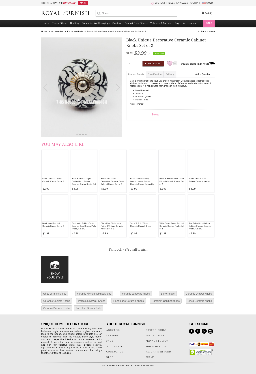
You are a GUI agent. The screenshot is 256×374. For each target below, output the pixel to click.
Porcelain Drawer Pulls (88, 308)
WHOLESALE (114, 346)
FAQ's (110, 341)
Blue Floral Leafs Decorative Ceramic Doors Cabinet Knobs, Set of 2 (112, 181)
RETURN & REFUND (158, 351)
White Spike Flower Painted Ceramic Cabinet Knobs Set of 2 (172, 226)
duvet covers (66, 350)
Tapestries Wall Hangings (95, 23)
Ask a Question (203, 74)
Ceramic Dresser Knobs (56, 308)
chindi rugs (75, 345)
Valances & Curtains (161, 23)
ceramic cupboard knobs (136, 293)
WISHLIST (160, 3)
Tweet (155, 114)
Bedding (74, 23)
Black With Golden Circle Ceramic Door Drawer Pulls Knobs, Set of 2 (84, 226)
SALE (209, 23)
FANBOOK (112, 335)
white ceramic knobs (54, 293)
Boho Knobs (168, 293)
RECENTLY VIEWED (177, 3)
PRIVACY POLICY (157, 341)
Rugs (177, 23)
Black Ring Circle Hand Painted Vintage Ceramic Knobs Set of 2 (112, 226)
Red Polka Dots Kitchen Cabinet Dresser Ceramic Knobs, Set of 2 (200, 226)
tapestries (46, 347)
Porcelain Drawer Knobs (91, 300)
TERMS (150, 357)
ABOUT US (113, 330)
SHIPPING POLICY (157, 346)
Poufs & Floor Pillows (136, 23)
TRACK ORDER (155, 335)
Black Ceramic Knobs (200, 300)
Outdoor (117, 23)
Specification (155, 74)
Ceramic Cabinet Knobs (56, 300)
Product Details (136, 74)
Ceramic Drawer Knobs (199, 293)
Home (46, 23)
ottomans (53, 350)
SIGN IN (194, 3)
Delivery (169, 74)
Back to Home (208, 31)
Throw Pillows (59, 23)
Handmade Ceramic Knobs (128, 300)
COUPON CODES (156, 330)
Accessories (189, 23)
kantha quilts (87, 347)
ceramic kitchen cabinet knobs (94, 293)
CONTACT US (114, 351)
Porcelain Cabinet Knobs (166, 300)
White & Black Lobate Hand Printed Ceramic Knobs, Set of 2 (172, 181)
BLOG (110, 357)
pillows (97, 345)
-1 (175, 63)
